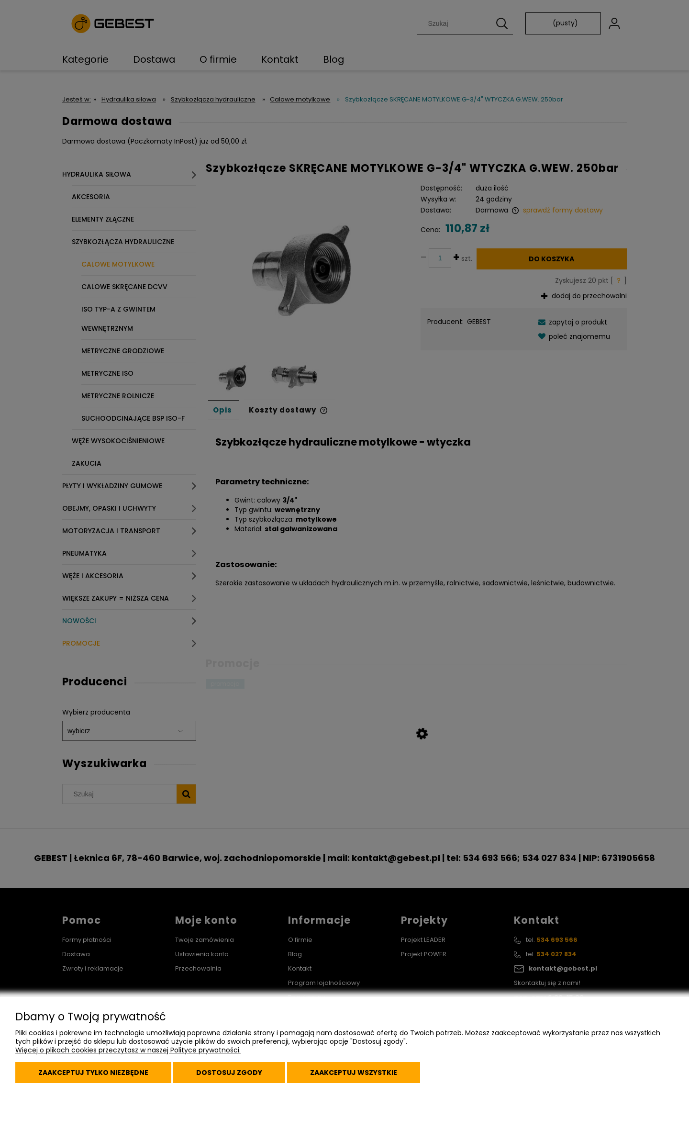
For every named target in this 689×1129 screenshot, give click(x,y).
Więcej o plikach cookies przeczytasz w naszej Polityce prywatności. (128, 1050)
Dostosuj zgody (229, 1072)
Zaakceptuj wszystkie (353, 1072)
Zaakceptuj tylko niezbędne (93, 1072)
